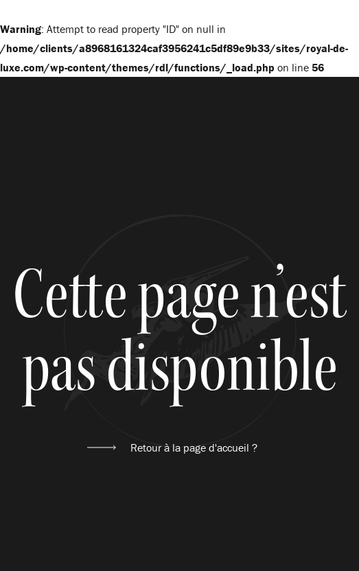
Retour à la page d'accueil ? (193, 447)
